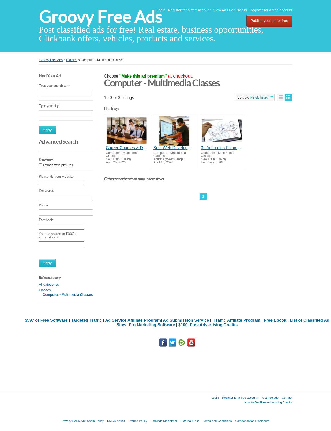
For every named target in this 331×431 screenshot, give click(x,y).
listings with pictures (58, 165)
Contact (287, 397)
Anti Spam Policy (92, 420)
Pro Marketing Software (152, 325)
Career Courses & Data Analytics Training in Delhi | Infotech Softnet (126, 148)
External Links (189, 420)
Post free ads (269, 397)
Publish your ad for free (269, 21)
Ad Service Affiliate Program (133, 320)
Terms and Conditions (217, 420)
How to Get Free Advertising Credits (268, 402)
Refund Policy (138, 420)
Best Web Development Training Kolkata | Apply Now (174, 148)
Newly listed (259, 97)
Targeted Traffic (86, 320)
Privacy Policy (71, 420)
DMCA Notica (116, 420)
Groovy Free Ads (100, 16)
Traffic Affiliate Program (237, 320)
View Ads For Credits (230, 10)
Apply (47, 130)
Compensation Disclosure (252, 420)
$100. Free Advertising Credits (208, 325)
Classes (45, 290)
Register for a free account (189, 10)
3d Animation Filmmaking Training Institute (222, 148)
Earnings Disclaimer (164, 420)
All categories (49, 284)
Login (160, 10)
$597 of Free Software (46, 320)
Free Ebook (275, 320)
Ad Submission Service (186, 320)
